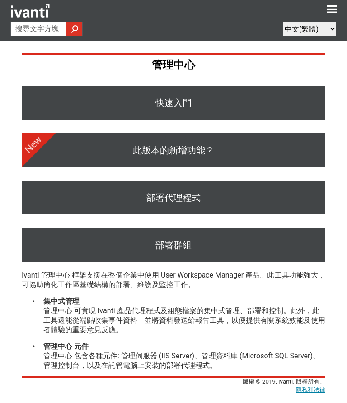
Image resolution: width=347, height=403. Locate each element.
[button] (74, 29)
